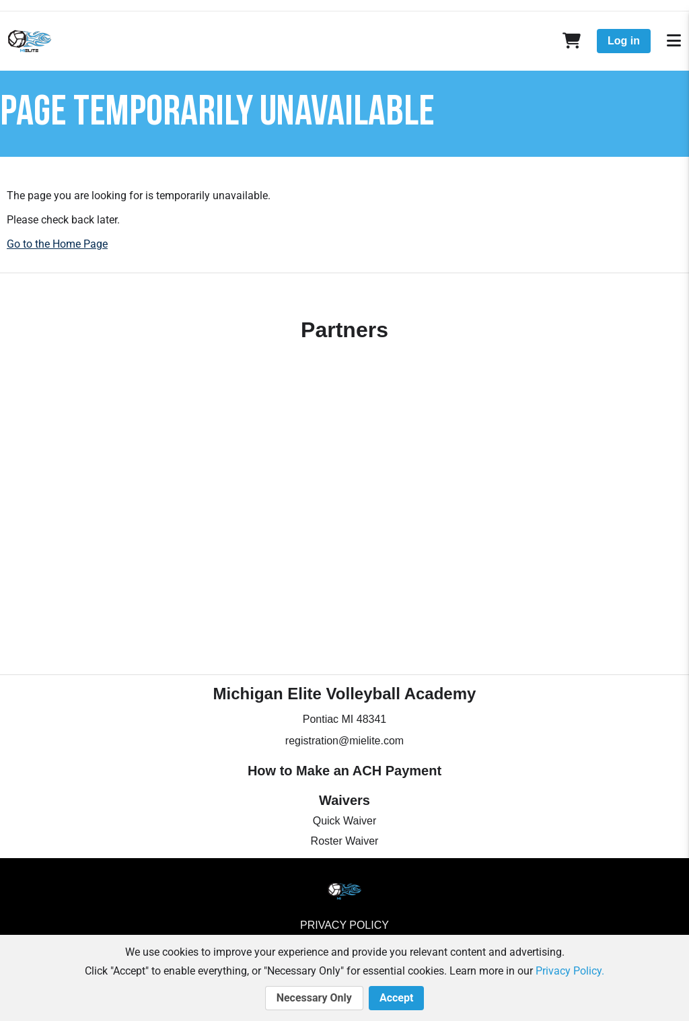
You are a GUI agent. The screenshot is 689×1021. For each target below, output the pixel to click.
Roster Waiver (345, 841)
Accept (396, 998)
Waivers (344, 800)
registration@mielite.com (344, 740)
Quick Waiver (345, 820)
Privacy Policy (344, 925)
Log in (624, 40)
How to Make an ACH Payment (344, 770)
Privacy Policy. (570, 970)
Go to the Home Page (57, 244)
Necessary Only (314, 998)
